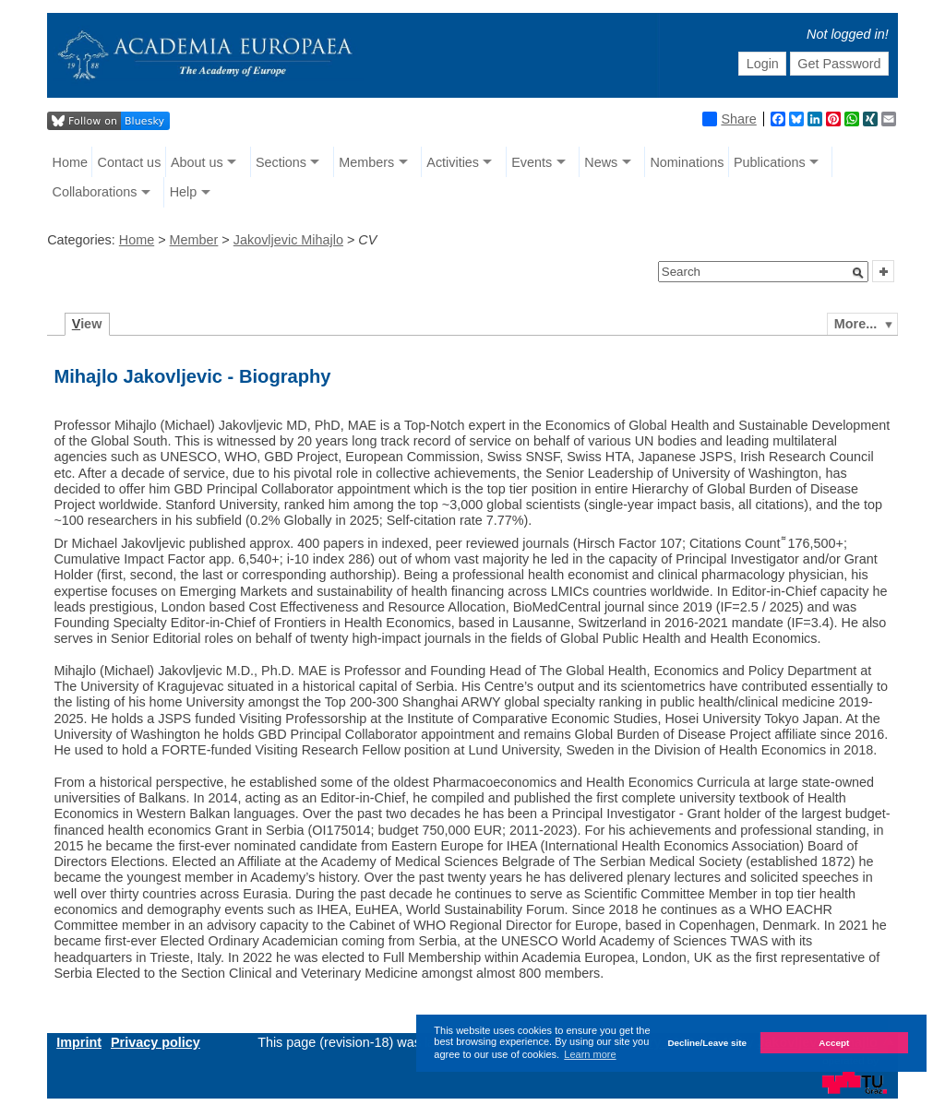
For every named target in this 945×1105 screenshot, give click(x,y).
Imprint (79, 1042)
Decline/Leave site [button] (707, 1043)
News (600, 162)
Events (531, 162)
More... (855, 323)
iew (87, 323)
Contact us (129, 162)
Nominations (687, 162)
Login (763, 63)
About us (197, 162)
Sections (281, 162)
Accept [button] (834, 1043)
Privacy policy (155, 1042)
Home (70, 162)
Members (366, 162)
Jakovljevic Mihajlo (288, 239)
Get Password (838, 63)
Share (729, 119)
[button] (858, 273)
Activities (452, 162)
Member (194, 239)
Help (183, 191)
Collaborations (95, 191)
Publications (770, 162)
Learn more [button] (590, 1054)
